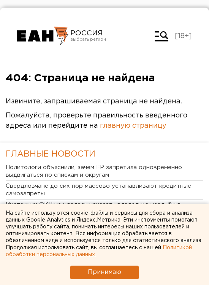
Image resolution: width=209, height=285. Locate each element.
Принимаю (104, 272)
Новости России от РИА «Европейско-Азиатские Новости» (42, 36)
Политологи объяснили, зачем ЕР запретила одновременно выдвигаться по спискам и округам (94, 171)
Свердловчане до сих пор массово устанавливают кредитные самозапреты (98, 190)
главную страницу (133, 126)
